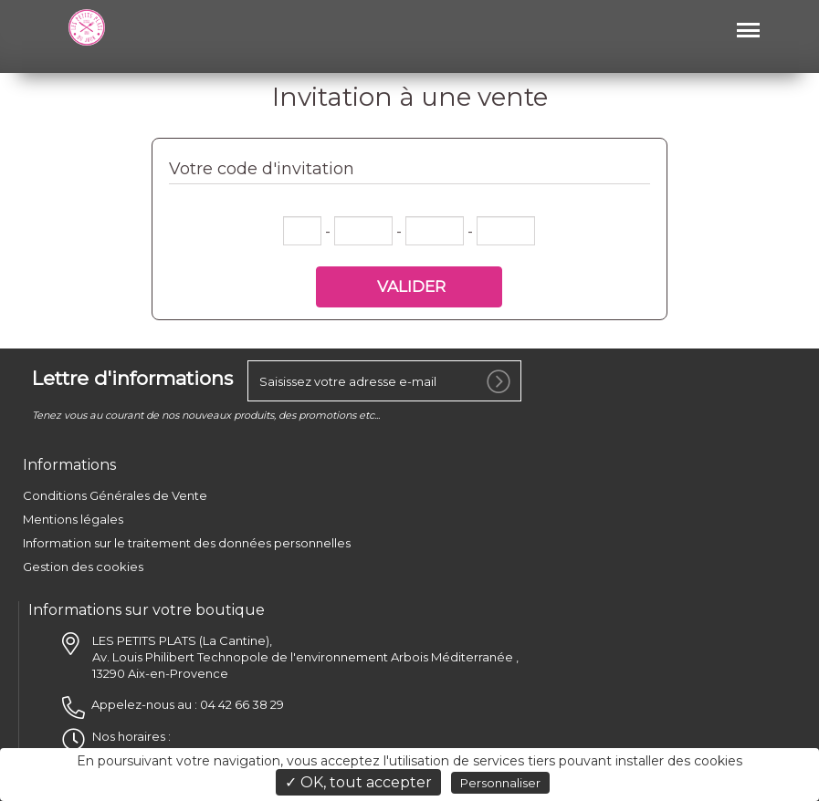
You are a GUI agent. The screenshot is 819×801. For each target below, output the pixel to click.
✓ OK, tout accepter (358, 782)
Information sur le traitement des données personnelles (187, 543)
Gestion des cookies (83, 566)
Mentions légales (73, 519)
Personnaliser (500, 782)
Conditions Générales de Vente (115, 495)
